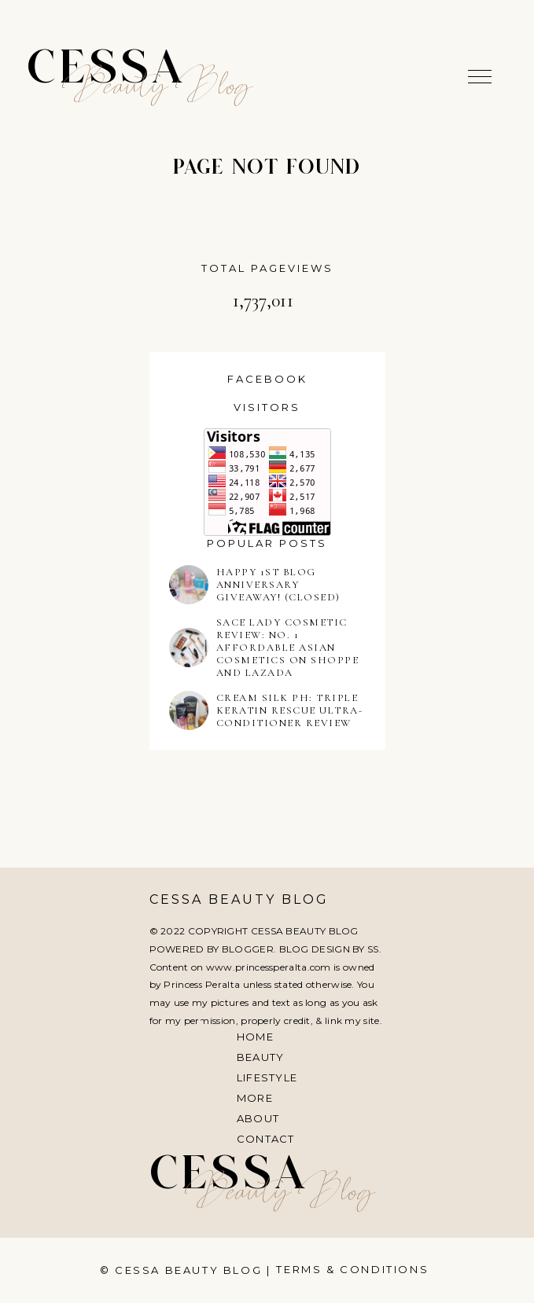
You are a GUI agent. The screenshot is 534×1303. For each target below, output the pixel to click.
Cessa (107, 70)
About (258, 1118)
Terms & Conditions (352, 1269)
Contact (266, 1138)
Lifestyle (267, 1077)
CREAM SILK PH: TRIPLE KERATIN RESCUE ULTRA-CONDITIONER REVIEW (289, 710)
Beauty (261, 1057)
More (255, 1098)
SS (373, 949)
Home (255, 1036)
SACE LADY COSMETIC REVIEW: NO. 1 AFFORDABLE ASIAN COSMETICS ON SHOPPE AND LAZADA (287, 647)
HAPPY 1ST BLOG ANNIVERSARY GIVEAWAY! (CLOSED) (278, 585)
